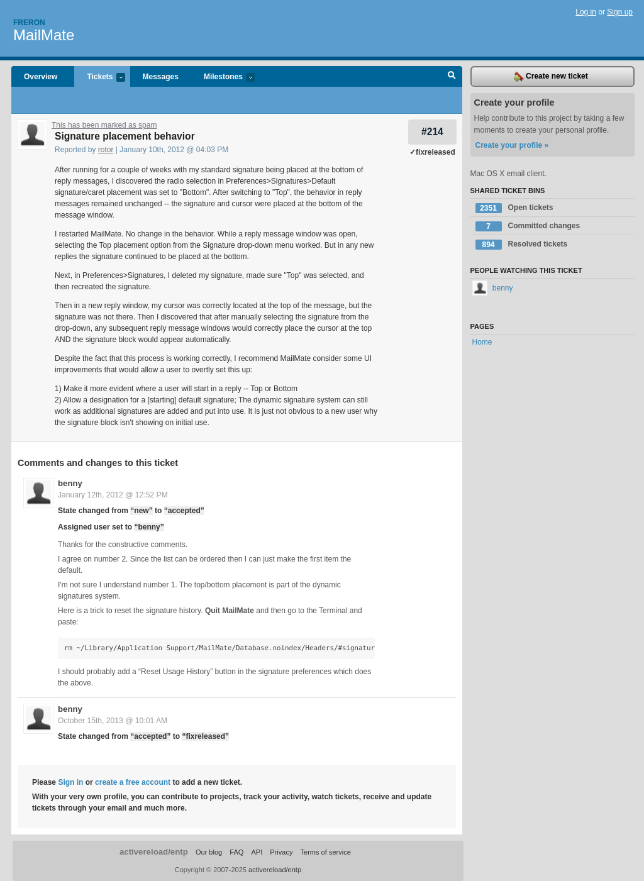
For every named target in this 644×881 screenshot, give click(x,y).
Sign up (620, 12)
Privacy (281, 852)
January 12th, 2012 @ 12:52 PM (113, 494)
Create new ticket (551, 77)
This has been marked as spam (104, 125)
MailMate (43, 34)
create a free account (132, 782)
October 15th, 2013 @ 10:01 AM (112, 720)
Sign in (70, 782)
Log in (585, 12)
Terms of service (326, 852)
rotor (106, 149)
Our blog (209, 852)
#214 (432, 131)
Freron (29, 22)
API (256, 852)
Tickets (99, 77)
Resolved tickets (521, 245)
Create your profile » (512, 145)
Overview (40, 76)
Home (482, 342)
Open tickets (514, 208)
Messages (161, 76)
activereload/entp (153, 851)
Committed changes (527, 226)
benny (70, 483)
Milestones (223, 77)
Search (451, 76)
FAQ (236, 852)
